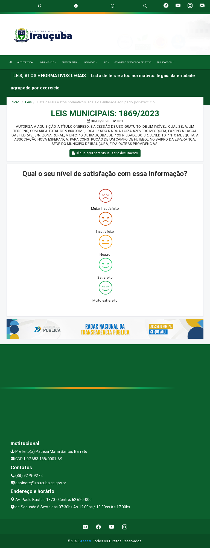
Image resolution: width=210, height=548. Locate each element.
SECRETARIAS (70, 62)
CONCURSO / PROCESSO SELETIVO (133, 62)
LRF (106, 62)
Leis (28, 102)
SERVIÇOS (90, 62)
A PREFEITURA (26, 62)
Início (15, 102)
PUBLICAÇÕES (165, 62)
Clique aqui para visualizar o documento (105, 153)
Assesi (85, 541)
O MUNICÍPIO (48, 62)
